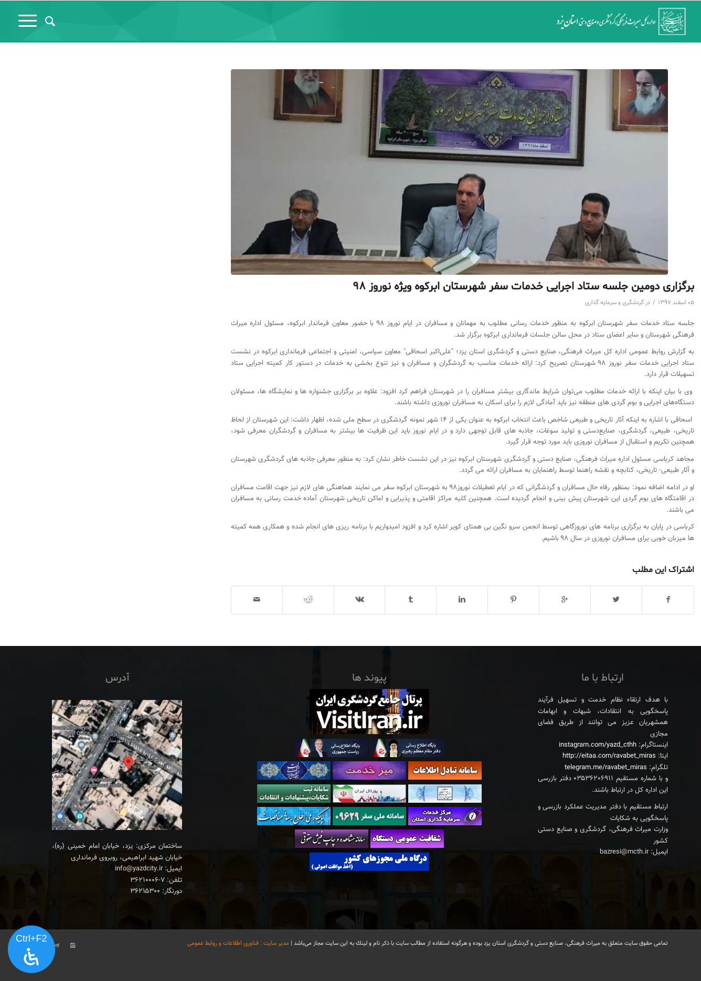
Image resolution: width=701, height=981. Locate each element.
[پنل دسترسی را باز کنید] (31, 949)
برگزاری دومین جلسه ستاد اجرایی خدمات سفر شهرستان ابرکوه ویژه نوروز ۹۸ (523, 286)
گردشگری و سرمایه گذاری (614, 302)
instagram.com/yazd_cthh (597, 745)
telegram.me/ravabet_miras (606, 767)
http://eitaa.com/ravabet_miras (609, 756)
